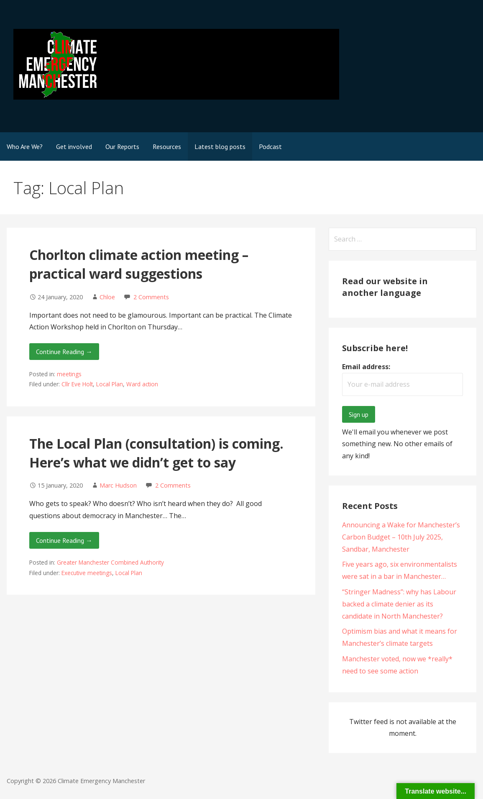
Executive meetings (86, 573)
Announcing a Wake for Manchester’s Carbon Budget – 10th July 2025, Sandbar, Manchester (401, 537)
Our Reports (122, 146)
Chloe (107, 297)
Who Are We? (25, 146)
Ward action (142, 384)
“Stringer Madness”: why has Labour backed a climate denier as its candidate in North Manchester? (399, 604)
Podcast (270, 146)
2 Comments (151, 297)
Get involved (74, 146)
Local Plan (109, 384)
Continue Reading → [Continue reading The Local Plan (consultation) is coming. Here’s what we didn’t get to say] (64, 540)
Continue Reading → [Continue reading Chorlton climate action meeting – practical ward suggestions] (64, 351)
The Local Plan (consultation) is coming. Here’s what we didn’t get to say (156, 452)
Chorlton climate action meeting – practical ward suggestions (138, 264)
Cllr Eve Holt (77, 384)
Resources (167, 146)
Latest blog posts (219, 146)
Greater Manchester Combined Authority (110, 562)
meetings (69, 374)
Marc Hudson (118, 485)
